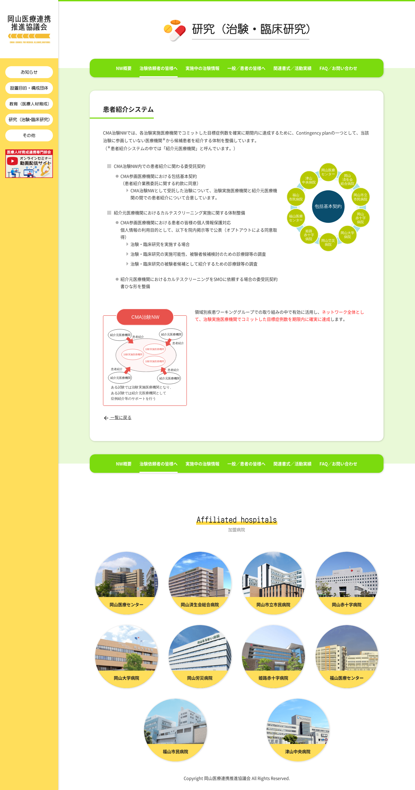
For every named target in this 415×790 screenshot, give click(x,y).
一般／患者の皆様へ (246, 68)
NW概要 (124, 68)
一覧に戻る (117, 417)
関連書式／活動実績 (292, 68)
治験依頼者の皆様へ (158, 68)
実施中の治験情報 (202, 68)
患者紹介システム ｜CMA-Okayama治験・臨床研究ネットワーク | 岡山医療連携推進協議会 (29, 29)
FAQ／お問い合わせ (338, 68)
